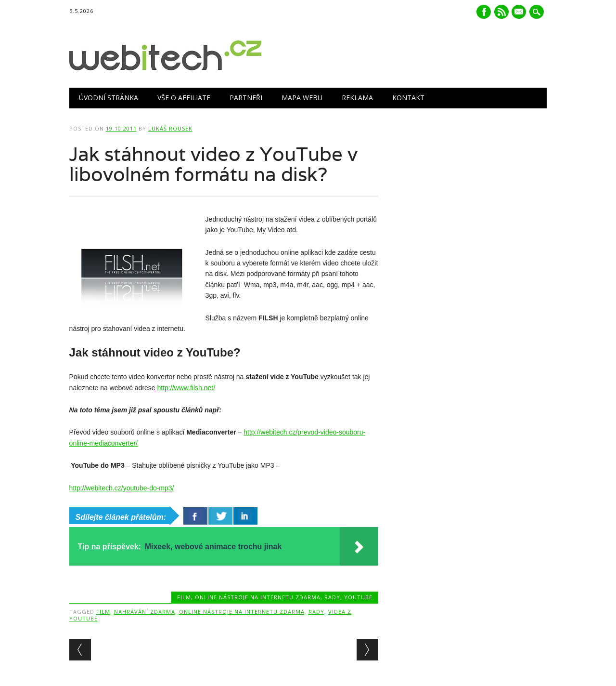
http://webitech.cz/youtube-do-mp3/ (121, 488)
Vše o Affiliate (183, 97)
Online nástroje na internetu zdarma (258, 597)
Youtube (358, 597)
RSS (501, 12)
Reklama (357, 97)
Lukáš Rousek (170, 128)
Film (184, 597)
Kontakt (408, 97)
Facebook (483, 12)
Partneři (246, 97)
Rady (332, 597)
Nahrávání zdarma (144, 611)
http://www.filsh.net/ (186, 388)
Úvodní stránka (108, 97)
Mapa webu (302, 97)
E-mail (520, 12)
